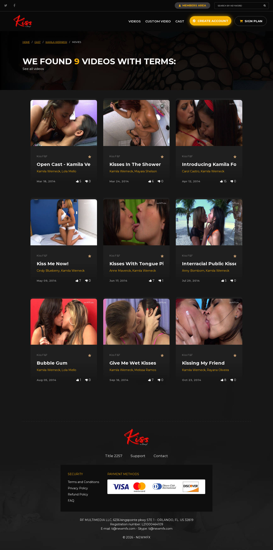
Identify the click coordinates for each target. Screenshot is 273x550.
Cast (179, 21)
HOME (26, 42)
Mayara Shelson (145, 171)
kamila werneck (56, 42)
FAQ (71, 501)
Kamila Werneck (48, 171)
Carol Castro (190, 171)
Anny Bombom (193, 271)
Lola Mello (69, 171)
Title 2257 (113, 456)
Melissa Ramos (145, 370)
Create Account (210, 21)
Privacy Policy (78, 488)
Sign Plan (251, 21)
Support (138, 456)
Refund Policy (78, 494)
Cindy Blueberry (48, 271)
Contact (161, 456)
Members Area (192, 5)
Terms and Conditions (83, 482)
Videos (135, 21)
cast (38, 42)
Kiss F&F (42, 156)
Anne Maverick (120, 271)
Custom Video (158, 21)
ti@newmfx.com (123, 529)
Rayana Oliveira (218, 370)
